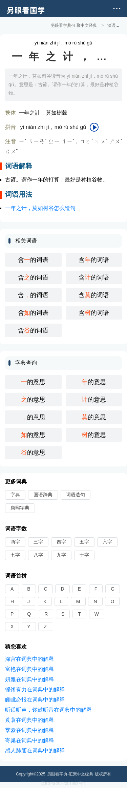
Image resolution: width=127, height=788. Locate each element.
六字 (107, 541)
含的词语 (33, 259)
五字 (84, 541)
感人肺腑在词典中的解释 (35, 750)
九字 (61, 554)
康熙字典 (19, 507)
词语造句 (75, 494)
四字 (61, 541)
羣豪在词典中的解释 (29, 730)
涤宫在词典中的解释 (29, 658)
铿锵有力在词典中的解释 (35, 689)
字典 (15, 494)
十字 (84, 554)
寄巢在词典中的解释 (29, 740)
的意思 (33, 381)
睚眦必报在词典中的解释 (35, 699)
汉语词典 (115, 25)
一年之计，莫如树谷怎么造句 (40, 208)
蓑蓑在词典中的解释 (29, 720)
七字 (15, 554)
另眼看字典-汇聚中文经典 (74, 25)
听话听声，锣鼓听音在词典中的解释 (48, 709)
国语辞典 (43, 494)
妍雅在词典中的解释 (29, 679)
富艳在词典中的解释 (29, 669)
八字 (38, 554)
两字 (15, 541)
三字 (38, 541)
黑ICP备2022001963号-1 (63, 783)
